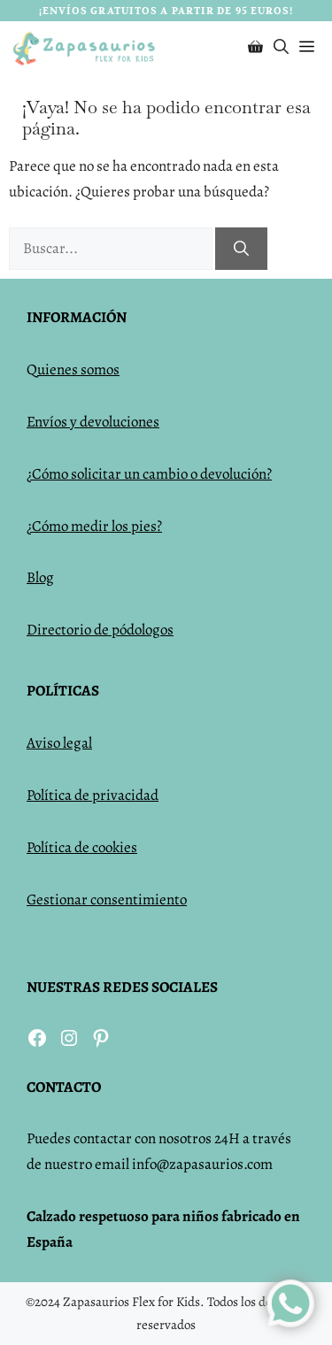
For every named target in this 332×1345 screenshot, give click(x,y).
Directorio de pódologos (100, 629)
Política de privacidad (92, 795)
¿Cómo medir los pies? (94, 526)
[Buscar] (241, 248)
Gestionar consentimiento (107, 899)
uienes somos (78, 369)
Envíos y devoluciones (93, 421)
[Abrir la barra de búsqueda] (281, 47)
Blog (40, 577)
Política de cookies (82, 847)
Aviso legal (59, 743)
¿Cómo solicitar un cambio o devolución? (149, 474)
